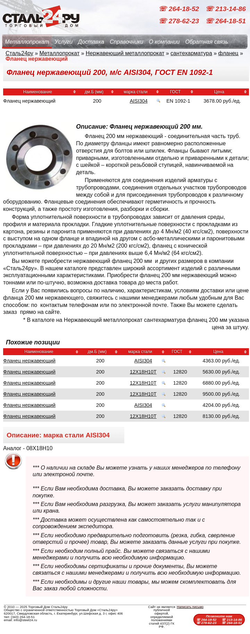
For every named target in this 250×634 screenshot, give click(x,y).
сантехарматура (191, 53)
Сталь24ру (19, 53)
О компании (164, 42)
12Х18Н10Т (143, 372)
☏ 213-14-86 (225, 8)
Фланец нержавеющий (29, 360)
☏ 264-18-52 (179, 8)
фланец (228, 53)
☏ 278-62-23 (179, 21)
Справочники (126, 42)
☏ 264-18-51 (225, 21)
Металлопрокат (27, 42)
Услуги (64, 42)
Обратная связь (206, 42)
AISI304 (139, 101)
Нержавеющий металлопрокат (125, 53)
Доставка (91, 42)
